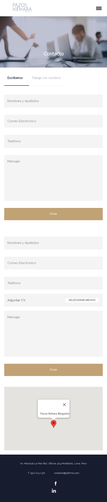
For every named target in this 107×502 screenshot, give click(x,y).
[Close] (64, 405)
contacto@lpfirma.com (66, 473)
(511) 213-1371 (37, 473)
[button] (53, 424)
